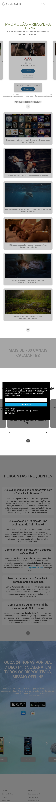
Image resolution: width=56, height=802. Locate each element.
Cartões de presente (34, 794)
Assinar (28, 71)
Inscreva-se (31, 791)
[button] (2, 62)
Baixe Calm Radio (33, 797)
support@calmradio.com (33, 568)
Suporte (4, 791)
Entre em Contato (7, 794)
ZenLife (4, 797)
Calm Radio (12, 4)
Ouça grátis (28, 89)
